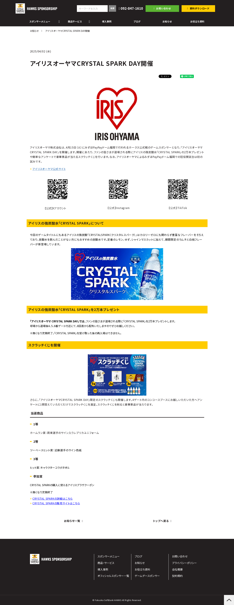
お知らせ (167, 21)
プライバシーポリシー (184, 563)
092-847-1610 (132, 8)
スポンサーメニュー (39, 21)
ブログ (137, 21)
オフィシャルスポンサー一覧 (113, 576)
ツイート (168, 75)
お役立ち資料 (197, 21)
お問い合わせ (163, 8)
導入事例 (106, 21)
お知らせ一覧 (72, 521)
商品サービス (75, 21)
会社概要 (177, 569)
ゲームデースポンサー (147, 576)
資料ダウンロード (200, 8)
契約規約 (177, 576)
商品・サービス (105, 563)
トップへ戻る (161, 521)
